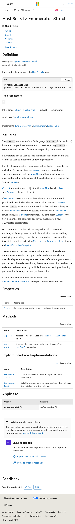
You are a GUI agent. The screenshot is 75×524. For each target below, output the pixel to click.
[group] (37, 86)
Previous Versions (24, 511)
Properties (9, 38)
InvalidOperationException (18, 244)
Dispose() (8, 335)
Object (18, 109)
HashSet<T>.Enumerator (55, 335)
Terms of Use (35, 515)
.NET (14, 10)
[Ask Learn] (57, 10)
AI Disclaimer (8, 511)
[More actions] (70, 10)
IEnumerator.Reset (56, 240)
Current (36, 169)
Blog (38, 511)
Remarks (8, 35)
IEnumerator (39, 125)
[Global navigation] (3, 3)
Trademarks (50, 515)
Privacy (61, 511)
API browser (26, 10)
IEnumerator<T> (23, 125)
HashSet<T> (38, 71)
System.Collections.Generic (26, 61)
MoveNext (35, 173)
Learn (5, 10)
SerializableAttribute (23, 117)
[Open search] (63, 3)
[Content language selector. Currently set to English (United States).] (15, 498)
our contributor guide (33, 432)
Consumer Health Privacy (13, 515)
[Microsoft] (37, 4)
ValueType (30, 109)
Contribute (50, 511)
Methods (8, 42)
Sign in (70, 3)
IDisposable (53, 125)
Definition (9, 31)
